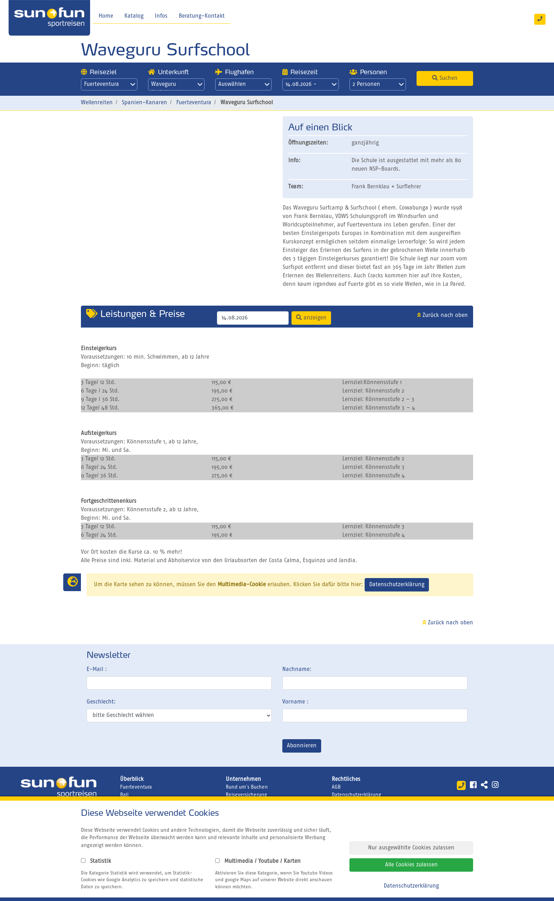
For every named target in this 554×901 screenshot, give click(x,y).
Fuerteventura (109, 84)
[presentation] (140, 747)
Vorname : (295, 702)
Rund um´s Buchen (247, 787)
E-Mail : (97, 669)
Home (106, 16)
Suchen (445, 78)
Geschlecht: (101, 702)
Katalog (133, 16)
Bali (124, 795)
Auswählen (244, 84)
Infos (161, 16)
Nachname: (296, 669)
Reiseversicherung (246, 795)
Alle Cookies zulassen (411, 865)
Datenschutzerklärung (396, 585)
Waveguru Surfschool (176, 86)
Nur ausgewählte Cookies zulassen (411, 848)
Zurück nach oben (442, 315)
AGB (336, 787)
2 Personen (378, 84)
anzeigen (311, 317)
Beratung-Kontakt (202, 16)
